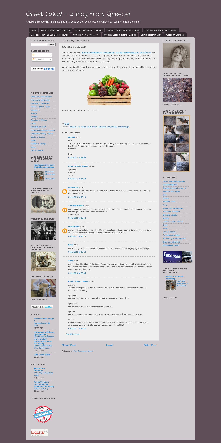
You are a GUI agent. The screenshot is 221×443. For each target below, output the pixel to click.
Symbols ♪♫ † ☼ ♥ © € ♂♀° (86, 35)
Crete (33, 123)
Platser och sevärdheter (173, 208)
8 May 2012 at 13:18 (77, 197)
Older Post (150, 345)
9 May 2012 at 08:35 (77, 273)
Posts (36, 55)
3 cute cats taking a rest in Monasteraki (182, 283)
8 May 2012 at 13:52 (77, 218)
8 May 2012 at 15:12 (77, 252)
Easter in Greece (38, 137)
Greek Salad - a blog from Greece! (78, 14)
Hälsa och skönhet (89, 127)
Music (33, 147)
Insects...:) (35, 110)
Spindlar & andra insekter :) (174, 188)
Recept (166, 218)
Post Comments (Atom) (83, 351)
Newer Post (69, 345)
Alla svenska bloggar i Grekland (55, 30)
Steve (70, 261)
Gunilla (71, 137)
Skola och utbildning (171, 242)
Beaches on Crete (38, 127)
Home (109, 345)
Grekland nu (73, 227)
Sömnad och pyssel (171, 245)
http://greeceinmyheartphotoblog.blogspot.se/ (44, 167)
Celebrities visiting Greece (42, 133)
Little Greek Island (42, 355)
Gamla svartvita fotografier (174, 181)
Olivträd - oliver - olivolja (173, 222)
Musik (165, 228)
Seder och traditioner (171, 211)
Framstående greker (171, 235)
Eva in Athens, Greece (78, 166)
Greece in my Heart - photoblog (175, 277)
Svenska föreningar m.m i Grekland (123, 30)
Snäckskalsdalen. (76, 205)
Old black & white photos (41, 97)
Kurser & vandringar (175, 35)
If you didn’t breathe (42, 348)
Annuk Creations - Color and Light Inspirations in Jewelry (44, 384)
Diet (78, 127)
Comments (38, 59)
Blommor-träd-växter (171, 191)
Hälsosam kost (104, 127)
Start (33, 30)
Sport (33, 140)
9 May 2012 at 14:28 (77, 329)
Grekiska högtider (170, 215)
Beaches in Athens (39, 120)
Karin (70, 245)
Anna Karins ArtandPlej (39, 369)
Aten (165, 195)
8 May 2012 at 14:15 (77, 236)
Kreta (165, 205)
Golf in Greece (37, 150)
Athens (34, 113)
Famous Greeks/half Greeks (43, 130)
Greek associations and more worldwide (49, 35)
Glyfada (34, 117)
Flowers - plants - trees (40, 107)
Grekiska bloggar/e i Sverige (88, 30)
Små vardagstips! (170, 185)
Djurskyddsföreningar (151, 35)
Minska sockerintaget (120, 127)
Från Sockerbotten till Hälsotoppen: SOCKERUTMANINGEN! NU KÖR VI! (116, 53)
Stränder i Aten (169, 201)
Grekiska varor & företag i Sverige (120, 35)
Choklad (72, 127)
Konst (165, 225)
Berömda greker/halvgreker (174, 238)
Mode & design (169, 232)
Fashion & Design (38, 144)
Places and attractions (40, 100)
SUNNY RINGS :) (41, 389)
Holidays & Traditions (40, 103)
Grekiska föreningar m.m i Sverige (161, 30)
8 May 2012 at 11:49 (77, 179)
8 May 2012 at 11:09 (77, 158)
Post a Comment (73, 334)
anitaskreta (73, 187)
